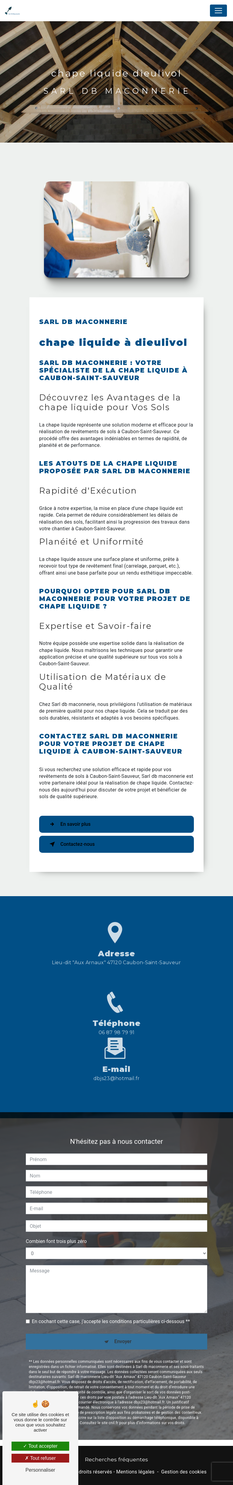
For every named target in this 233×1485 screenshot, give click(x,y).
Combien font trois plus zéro (56, 1218)
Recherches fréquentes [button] (116, 1459)
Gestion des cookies (184, 1472)
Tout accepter (40, 1446)
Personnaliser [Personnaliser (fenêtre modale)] (40, 1470)
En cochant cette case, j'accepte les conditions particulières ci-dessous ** (111, 1298)
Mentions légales (135, 1472)
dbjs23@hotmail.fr (116, 1055)
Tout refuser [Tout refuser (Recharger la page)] (40, 1458)
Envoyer (123, 1318)
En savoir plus (68, 824)
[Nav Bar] (218, 11)
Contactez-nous (71, 844)
